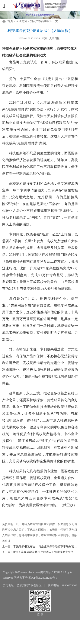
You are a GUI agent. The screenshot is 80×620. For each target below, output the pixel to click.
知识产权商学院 (39, 21)
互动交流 (21, 21)
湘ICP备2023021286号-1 (42, 577)
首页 (10, 21)
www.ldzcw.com (30, 572)
